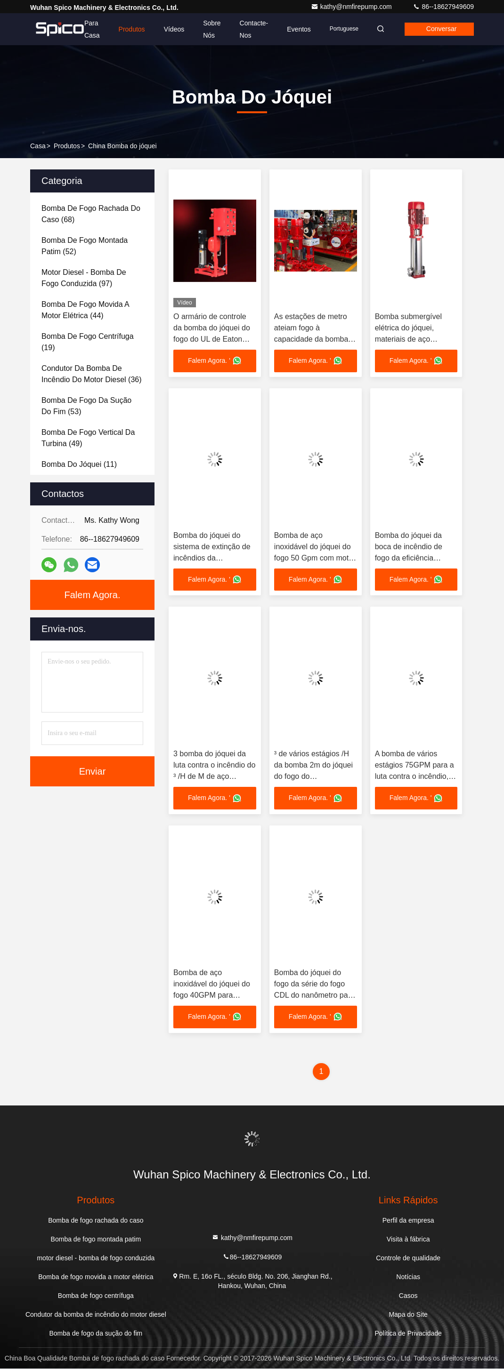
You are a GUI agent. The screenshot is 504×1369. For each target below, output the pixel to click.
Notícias (408, 1277)
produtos (67, 146)
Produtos (128, 29)
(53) (86, 406)
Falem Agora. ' (215, 361)
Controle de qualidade (408, 1258)
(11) (79, 464)
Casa (38, 146)
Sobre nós (209, 29)
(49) (88, 438)
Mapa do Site (408, 1315)
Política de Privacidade (407, 1333)
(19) (87, 342)
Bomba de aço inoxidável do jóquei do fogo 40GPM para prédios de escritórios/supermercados (217, 995)
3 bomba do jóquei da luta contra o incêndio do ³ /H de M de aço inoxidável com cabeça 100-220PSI (214, 776)
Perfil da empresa (408, 1221)
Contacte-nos (250, 29)
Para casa (89, 29)
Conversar (440, 29)
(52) (84, 246)
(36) (91, 374)
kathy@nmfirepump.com (352, 6)
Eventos (296, 29)
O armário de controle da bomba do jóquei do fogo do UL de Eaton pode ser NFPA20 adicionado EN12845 (211, 339)
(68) (90, 214)
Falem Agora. (93, 595)
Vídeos (171, 29)
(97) (83, 278)
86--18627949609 (443, 6)
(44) (85, 310)
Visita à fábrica (408, 1239)
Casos (408, 1296)
